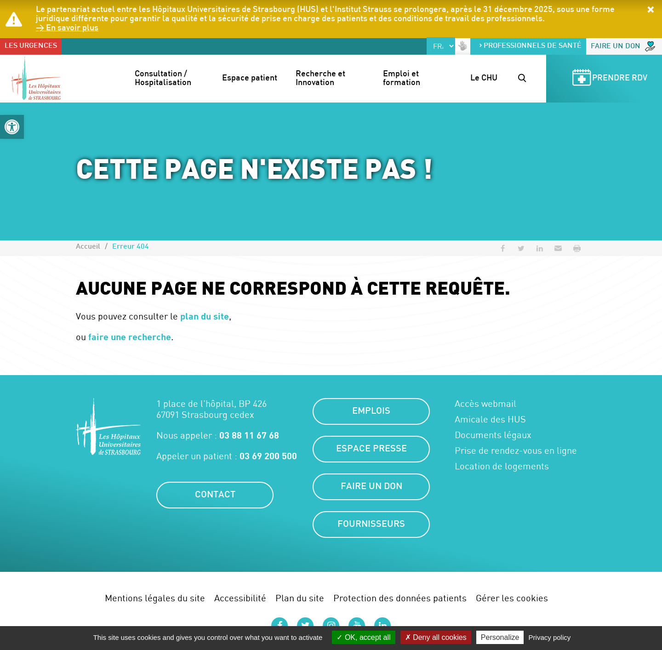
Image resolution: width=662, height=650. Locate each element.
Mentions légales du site (155, 598)
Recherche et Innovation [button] (321, 78)
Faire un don (623, 46)
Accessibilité (240, 598)
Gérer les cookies (512, 598)
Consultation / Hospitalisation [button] (163, 78)
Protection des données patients (400, 598)
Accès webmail (485, 403)
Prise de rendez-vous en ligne (516, 450)
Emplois (371, 411)
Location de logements (502, 466)
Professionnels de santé (530, 46)
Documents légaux (493, 434)
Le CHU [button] (483, 78)
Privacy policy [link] (550, 637)
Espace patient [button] (249, 78)
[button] (12, 127)
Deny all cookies (436, 637)
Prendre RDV (608, 79)
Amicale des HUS (490, 419)
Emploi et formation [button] (402, 78)
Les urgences (31, 46)
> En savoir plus (67, 28)
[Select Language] (441, 46)
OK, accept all (363, 637)
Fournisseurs (371, 524)
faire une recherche (129, 336)
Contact (215, 495)
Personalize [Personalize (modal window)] (500, 637)
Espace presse (371, 449)
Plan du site (299, 598)
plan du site (204, 315)
